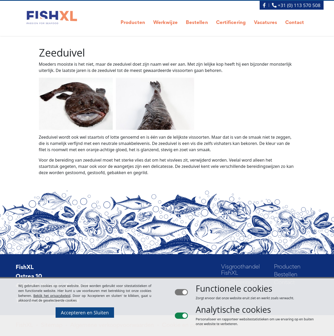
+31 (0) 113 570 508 (296, 5)
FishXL (25, 267)
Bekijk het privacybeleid (51, 296)
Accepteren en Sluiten (85, 312)
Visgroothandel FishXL (240, 270)
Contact (294, 23)
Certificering (231, 23)
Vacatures (265, 23)
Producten (133, 23)
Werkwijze (165, 23)
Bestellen (197, 23)
